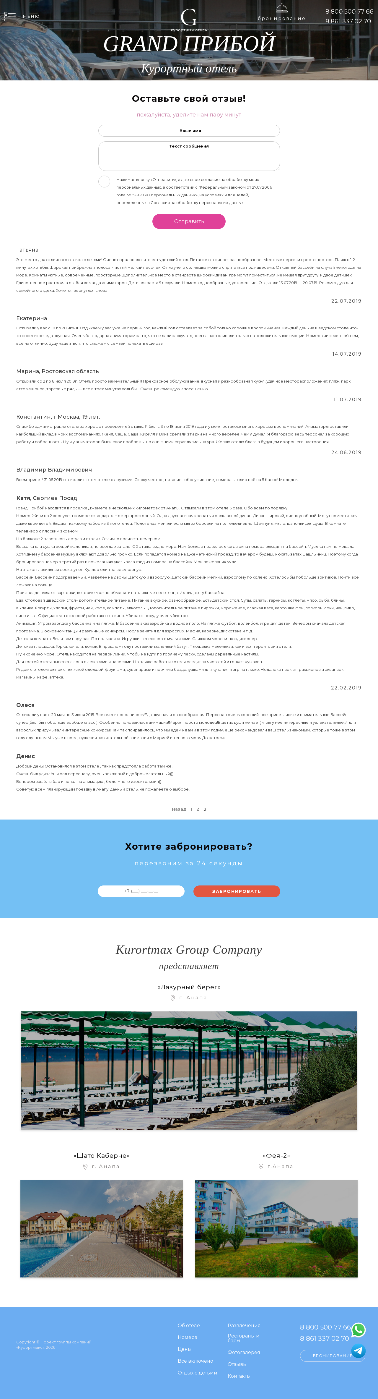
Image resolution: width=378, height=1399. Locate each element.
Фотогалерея (244, 1352)
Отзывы (237, 1364)
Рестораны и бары (244, 1338)
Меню (31, 16)
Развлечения (244, 1325)
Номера (187, 1337)
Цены (185, 1349)
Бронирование (282, 18)
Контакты (239, 1376)
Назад (179, 809)
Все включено (195, 1361)
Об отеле (189, 1325)
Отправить (189, 221)
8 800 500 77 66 (349, 11)
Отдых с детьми (197, 1373)
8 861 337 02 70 (348, 21)
